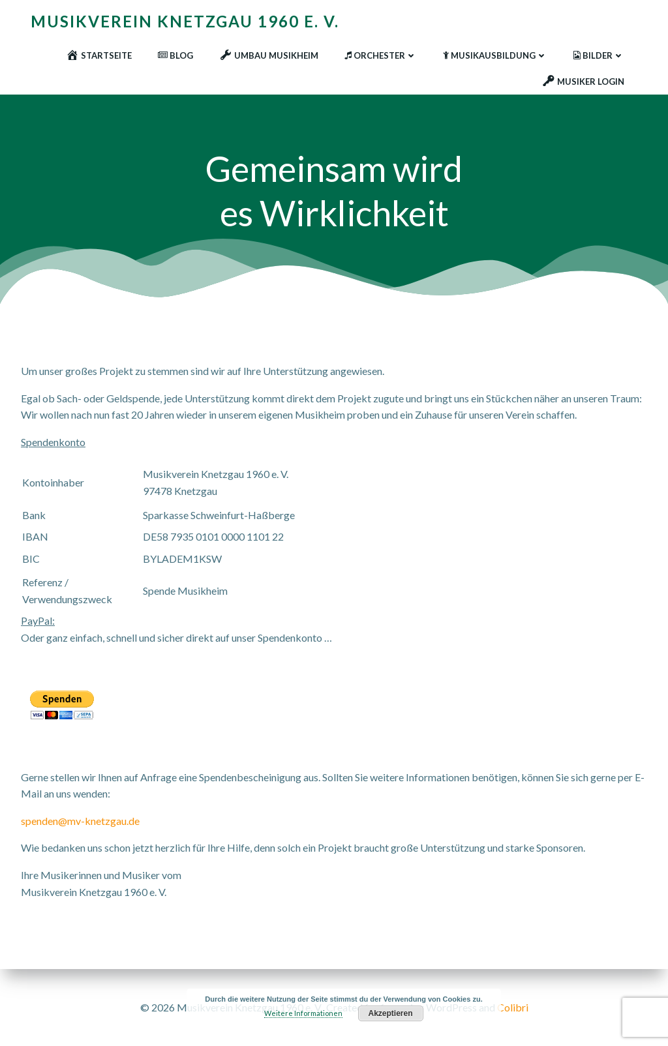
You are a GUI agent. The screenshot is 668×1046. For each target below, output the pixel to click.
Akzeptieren (391, 1013)
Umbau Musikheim (268, 55)
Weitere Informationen (303, 1013)
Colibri (512, 1007)
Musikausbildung (495, 55)
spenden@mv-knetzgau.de (80, 820)
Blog (175, 55)
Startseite (99, 55)
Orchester (380, 55)
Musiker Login (583, 81)
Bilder (598, 55)
